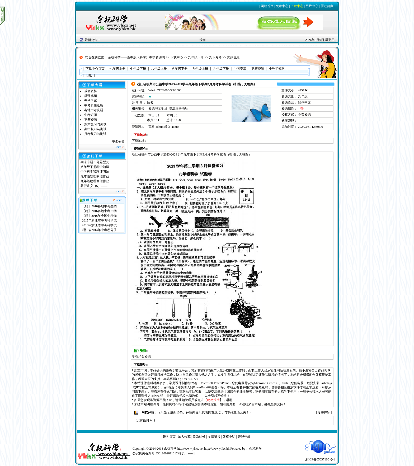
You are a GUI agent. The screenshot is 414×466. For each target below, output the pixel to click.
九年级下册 (196, 57)
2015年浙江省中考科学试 (99, 220)
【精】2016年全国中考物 (99, 216)
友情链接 (214, 437)
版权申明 (229, 437)
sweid (191, 453)
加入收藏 (184, 437)
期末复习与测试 (95, 124)
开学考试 (90, 100)
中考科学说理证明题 (95, 171)
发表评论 (324, 413)
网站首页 (267, 6)
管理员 (189, 400)
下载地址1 (139, 141)
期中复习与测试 (95, 129)
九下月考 (215, 57)
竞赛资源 (90, 119)
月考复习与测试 (95, 134)
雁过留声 (327, 6)
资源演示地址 (157, 108)
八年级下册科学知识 (95, 167)
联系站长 (199, 437)
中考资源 (90, 115)
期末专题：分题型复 (95, 162)
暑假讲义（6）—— (94, 186)
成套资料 (90, 91)
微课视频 (90, 96)
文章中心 (282, 6)
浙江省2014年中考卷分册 (99, 230)
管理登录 (244, 437)
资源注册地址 (178, 108)
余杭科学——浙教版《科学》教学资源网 (136, 57)
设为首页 (169, 437)
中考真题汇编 (93, 105)
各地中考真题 (93, 110)
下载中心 (297, 6)
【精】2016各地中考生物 (99, 206)
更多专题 (118, 142)
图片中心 (311, 6)
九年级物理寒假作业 (95, 176)
